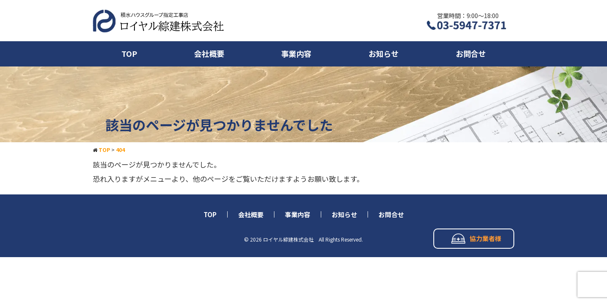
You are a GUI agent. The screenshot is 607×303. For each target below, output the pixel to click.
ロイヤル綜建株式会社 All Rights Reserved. (313, 239)
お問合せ (471, 53)
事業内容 (296, 53)
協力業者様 (476, 238)
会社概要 (209, 53)
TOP (129, 53)
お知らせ (383, 53)
